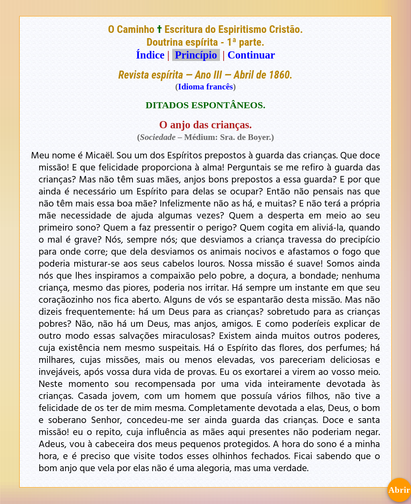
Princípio (196, 55)
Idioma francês (205, 86)
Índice (150, 55)
